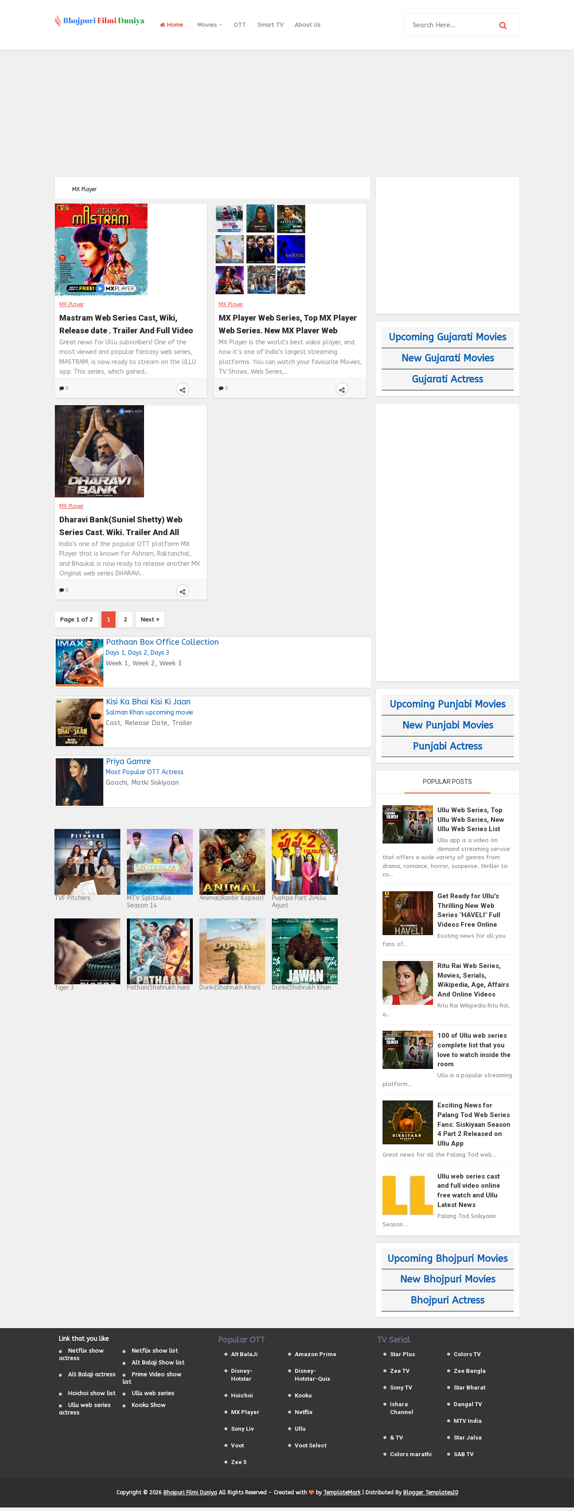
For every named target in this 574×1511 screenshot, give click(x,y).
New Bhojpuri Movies (447, 1279)
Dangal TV (468, 1407)
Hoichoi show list (92, 1396)
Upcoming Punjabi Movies (447, 704)
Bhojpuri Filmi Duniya (190, 1496)
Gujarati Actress (447, 379)
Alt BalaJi (244, 1357)
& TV (396, 1440)
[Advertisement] (287, 112)
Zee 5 (238, 1465)
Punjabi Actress (447, 746)
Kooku (303, 1398)
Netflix (304, 1415)
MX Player (71, 304)
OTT (240, 24)
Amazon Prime (315, 1357)
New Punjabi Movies (447, 725)
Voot (237, 1448)
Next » (168, 621)
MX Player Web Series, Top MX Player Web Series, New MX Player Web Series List (288, 323)
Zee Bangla (470, 1374)
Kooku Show (149, 1408)
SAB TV (464, 1457)
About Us (308, 24)
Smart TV (270, 24)
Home (171, 24)
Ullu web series (153, 1396)
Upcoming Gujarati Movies (447, 337)
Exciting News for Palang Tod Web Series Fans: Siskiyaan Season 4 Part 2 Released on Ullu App (473, 1124)
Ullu (300, 1432)
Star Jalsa (468, 1440)
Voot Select (310, 1448)
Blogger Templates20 (430, 1496)
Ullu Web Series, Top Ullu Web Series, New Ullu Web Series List (470, 819)
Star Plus (402, 1357)
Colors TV (467, 1357)
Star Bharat (469, 1390)
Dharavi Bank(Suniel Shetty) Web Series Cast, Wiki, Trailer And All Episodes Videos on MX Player (120, 524)
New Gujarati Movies (447, 358)
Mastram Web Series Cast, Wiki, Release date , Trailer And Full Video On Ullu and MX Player (126, 323)
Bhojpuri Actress (447, 1300)
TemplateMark (342, 1496)
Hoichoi (242, 1398)
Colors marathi (411, 1457)
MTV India (468, 1424)
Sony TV (401, 1390)
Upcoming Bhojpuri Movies (447, 1259)
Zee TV (400, 1374)
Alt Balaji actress (92, 1377)
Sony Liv (242, 1432)
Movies (210, 24)
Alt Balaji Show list (158, 1366)
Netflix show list (155, 1354)
